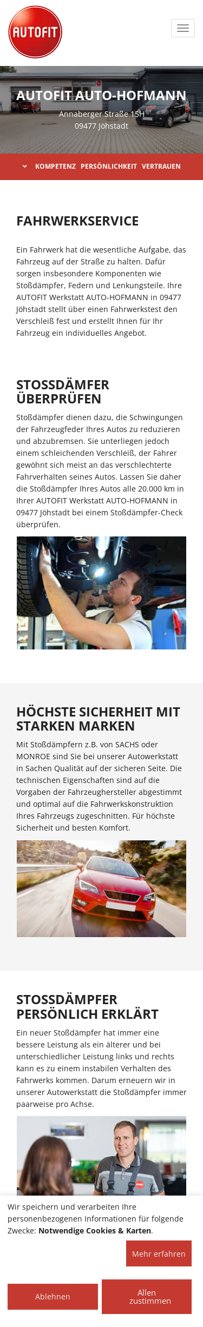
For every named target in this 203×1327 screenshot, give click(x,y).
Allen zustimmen (150, 1296)
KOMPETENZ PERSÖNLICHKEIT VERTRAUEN (102, 166)
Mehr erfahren (159, 1254)
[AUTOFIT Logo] (35, 32)
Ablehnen (52, 1296)
